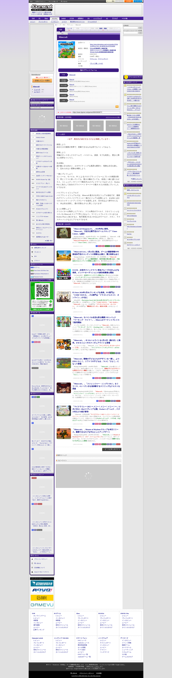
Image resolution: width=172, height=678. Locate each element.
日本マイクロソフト (96, 50)
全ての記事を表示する (112, 449)
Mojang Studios (94, 52)
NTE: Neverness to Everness (134, 227)
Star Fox (129, 234)
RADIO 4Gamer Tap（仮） (43, 179)
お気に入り (119, 1)
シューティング (127, 650)
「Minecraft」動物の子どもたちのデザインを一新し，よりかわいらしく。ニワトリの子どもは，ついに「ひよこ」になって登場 (95, 361)
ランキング (138, 1)
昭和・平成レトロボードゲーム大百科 (44, 204)
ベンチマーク (104, 652)
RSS (31, 1)
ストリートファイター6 (134, 210)
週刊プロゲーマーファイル (44, 145)
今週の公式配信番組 (42, 149)
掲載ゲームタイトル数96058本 (41, 12)
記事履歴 (128, 1)
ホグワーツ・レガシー (133, 244)
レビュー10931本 (36, 14)
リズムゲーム (126, 652)
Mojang (92, 48)
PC (39, 18)
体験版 (35, 620)
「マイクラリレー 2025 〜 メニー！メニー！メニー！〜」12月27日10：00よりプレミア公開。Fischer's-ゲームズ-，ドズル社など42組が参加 (96, 409)
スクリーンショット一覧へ (113, 117)
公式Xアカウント (40, 1)
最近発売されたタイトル (77, 21)
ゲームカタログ (92, 21)
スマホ (72, 18)
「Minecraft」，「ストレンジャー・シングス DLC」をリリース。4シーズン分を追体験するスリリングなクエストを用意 (96, 386)
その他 (124, 654)
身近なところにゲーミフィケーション (44, 228)
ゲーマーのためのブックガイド (44, 188)
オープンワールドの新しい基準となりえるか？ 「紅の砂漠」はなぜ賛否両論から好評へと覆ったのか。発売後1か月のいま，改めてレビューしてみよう (42, 417)
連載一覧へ (49, 240)
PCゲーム (37, 267)
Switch (63, 18)
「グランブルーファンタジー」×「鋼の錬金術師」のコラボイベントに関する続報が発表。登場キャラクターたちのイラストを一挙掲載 (134, 173)
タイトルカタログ (62, 627)
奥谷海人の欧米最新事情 (43, 133)
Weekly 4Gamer (40, 137)
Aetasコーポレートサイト (41, 571)
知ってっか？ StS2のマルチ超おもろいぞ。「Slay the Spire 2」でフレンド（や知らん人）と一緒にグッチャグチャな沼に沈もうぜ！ (42, 443)
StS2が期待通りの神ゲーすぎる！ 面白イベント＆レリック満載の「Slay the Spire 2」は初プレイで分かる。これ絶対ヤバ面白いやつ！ (42, 469)
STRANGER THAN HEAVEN (134, 204)
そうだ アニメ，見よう (43, 183)
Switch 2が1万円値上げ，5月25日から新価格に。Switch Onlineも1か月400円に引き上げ (134, 145)
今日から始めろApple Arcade (44, 196)
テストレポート (105, 643)
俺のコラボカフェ (41, 200)
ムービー (64, 21)
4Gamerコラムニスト (42, 209)
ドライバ (37, 260)
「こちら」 (96, 666)
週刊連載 (36, 625)
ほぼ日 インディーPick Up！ (44, 175)
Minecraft (72, 75)
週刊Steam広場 (40, 172)
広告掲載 (99, 673)
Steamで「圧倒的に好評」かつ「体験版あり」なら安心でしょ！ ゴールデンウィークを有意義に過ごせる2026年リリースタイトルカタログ (42, 336)
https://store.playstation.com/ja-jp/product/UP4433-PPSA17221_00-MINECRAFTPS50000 (104, 45)
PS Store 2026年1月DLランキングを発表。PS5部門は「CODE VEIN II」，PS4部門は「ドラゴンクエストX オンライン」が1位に (95, 295)
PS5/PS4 (54, 18)
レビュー (32, 21)
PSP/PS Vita (125, 613)
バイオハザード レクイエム (133, 196)
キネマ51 (38, 233)
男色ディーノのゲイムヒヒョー (44, 157)
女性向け (80, 18)
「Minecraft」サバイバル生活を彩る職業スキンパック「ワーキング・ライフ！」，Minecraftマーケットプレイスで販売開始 (95, 319)
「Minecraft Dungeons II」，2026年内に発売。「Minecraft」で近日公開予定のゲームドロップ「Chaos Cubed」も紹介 (94, 231)
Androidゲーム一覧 (84, 657)
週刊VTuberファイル (42, 152)
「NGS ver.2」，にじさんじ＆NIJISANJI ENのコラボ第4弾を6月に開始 (134, 164)
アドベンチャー (103, 59)
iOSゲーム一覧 (83, 654)
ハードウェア (97, 18)
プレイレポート (43, 21)
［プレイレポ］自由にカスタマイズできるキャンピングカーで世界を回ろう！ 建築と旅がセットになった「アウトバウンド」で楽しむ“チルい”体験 (134, 155)
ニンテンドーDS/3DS (61, 638)
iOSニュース (82, 640)
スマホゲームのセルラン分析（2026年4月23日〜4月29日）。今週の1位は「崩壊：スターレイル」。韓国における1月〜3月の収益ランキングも (134, 98)
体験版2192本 (47, 14)
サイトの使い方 (53, 1)
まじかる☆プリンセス (133, 239)
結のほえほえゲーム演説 (43, 192)
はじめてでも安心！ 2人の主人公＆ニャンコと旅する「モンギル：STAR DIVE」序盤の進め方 (42, 362)
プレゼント (37, 252)
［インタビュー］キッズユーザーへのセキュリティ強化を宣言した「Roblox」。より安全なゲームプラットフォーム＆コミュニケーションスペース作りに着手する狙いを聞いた (42, 550)
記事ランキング (38, 630)
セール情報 (82, 647)
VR (88, 18)
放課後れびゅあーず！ (42, 237)
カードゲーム (126, 647)
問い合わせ (64, 1)
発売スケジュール (62, 625)
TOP (33, 18)
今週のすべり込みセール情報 (44, 167)
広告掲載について (39, 567)
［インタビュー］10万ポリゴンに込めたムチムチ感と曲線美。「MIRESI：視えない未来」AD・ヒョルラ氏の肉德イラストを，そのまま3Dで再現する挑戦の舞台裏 (42, 524)
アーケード (124, 638)
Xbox (46, 18)
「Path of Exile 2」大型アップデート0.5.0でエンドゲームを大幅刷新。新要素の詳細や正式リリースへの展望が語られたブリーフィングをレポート (134, 136)
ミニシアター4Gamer (42, 216)
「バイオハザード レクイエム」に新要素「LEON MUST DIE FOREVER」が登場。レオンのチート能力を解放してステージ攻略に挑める (134, 89)
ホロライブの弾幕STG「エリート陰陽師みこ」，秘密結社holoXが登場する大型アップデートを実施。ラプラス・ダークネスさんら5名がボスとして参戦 (134, 126)
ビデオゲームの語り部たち (44, 212)
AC (107, 18)
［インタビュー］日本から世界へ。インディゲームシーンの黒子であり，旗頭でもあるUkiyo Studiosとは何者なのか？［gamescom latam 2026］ (42, 498)
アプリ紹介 (82, 650)
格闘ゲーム (126, 645)
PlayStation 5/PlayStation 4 (41, 273)
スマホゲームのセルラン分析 (44, 162)
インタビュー (55, 21)
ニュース (37, 89)
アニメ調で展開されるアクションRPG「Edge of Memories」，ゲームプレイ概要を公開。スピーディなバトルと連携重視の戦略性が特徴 (134, 108)
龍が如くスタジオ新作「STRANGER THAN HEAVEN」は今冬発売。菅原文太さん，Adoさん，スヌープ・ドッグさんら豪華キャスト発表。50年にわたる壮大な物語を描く (134, 117)
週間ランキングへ (137, 178)
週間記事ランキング (40, 247)
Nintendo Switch (38, 276)
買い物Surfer (39, 220)
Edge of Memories (132, 215)
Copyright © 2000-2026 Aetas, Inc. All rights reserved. (86, 675)
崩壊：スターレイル (133, 190)
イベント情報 (126, 643)
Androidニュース (83, 643)
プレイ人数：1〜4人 (96, 63)
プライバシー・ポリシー (86, 673)
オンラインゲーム (39, 616)
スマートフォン (81, 638)
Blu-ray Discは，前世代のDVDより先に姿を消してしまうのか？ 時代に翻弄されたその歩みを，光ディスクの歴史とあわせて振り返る (42, 388)
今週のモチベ (40, 141)
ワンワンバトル (131, 221)
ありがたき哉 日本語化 (43, 224)
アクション (93, 59)
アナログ (115, 18)
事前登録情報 (82, 645)
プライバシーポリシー (40, 559)
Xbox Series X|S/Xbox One (41, 270)
